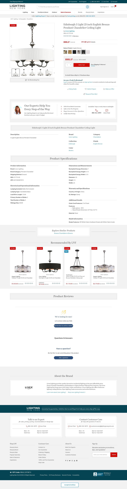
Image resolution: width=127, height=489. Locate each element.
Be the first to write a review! (63, 326)
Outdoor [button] (54, 12)
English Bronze (97, 144)
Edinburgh (72, 144)
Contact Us (41, 447)
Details (93, 42)
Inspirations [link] (101, 12)
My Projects (104, 6)
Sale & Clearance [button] (66, 12)
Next (53, 46)
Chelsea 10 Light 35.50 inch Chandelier (22, 278)
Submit (114, 454)
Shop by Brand (14, 450)
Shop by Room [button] (90, 12)
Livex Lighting (69, 31)
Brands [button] (80, 12)
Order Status (42, 457)
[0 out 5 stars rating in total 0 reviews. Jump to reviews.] (71, 36)
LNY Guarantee (72, 1)
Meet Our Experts (70, 447)
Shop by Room (14, 447)
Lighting (16, 19)
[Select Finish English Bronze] (83, 52)
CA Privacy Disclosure (55, 475)
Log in (65, 82)
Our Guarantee (42, 450)
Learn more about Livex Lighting (56, 392)
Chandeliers (30, 19)
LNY (12, 19)
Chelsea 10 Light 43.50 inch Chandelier (103, 278)
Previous (11, 46)
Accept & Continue (69, 485)
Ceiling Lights (22, 19)
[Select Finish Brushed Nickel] (79, 52)
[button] (114, 1)
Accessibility (75, 475)
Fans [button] (32, 12)
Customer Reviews (70, 455)
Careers (67, 452)
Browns (71, 150)
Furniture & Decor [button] (43, 12)
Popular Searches (15, 455)
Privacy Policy (43, 475)
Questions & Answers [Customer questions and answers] (63, 338)
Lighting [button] (25, 12)
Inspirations (13, 460)
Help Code (41, 462)
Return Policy (42, 455)
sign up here (88, 82)
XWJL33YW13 (25, 472)
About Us (68, 450)
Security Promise (66, 475)
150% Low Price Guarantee (46, 460)
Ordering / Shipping (43, 452)
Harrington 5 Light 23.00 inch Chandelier (49, 278)
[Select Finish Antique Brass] (65, 52)
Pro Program (82, 1)
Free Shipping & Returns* (16, 1)
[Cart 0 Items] (114, 6)
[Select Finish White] (88, 52)
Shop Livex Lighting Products (76, 392)
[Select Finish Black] (74, 52)
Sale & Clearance (15, 457)
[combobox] (63, 7)
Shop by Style (14, 452)
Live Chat (105, 1)
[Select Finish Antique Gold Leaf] (70, 52)
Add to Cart (81, 65)
